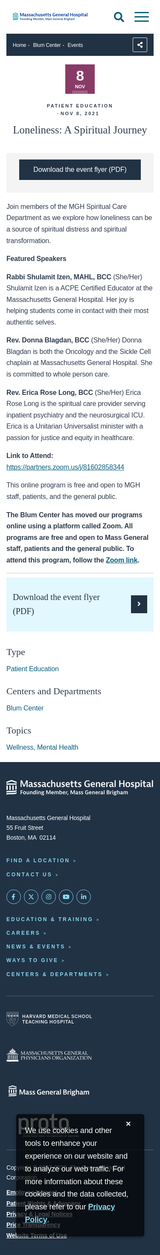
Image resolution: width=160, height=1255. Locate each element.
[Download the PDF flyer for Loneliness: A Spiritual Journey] (80, 169)
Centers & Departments (54, 974)
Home (19, 45)
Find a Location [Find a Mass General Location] (38, 861)
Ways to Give (32, 960)
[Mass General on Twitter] (31, 897)
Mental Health (58, 747)
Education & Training (49, 919)
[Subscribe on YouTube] (66, 897)
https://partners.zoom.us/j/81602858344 (65, 467)
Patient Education (32, 668)
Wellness (19, 747)
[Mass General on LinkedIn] (83, 897)
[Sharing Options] (140, 45)
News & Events (35, 947)
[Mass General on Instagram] (48, 897)
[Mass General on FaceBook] (13, 897)
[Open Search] (119, 17)
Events (75, 45)
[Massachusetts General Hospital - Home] (80, 787)
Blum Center (47, 45)
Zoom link (121, 560)
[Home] (53, 16)
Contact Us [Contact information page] (29, 875)
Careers (23, 933)
